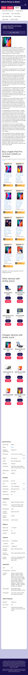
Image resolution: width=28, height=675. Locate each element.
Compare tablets (19, 10)
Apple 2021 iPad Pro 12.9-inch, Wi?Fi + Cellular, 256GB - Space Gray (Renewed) (7, 230)
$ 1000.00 (8, 294)
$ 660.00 (8, 350)
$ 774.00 (8, 373)
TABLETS (17, 7)
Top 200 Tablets (5, 13)
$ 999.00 (20, 294)
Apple (12, 447)
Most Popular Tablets (7, 16)
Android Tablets (17, 16)
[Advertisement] (14, 427)
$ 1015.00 (20, 316)
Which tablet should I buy (7, 10)
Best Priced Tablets (16, 13)
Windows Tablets (14, 19)
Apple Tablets (5, 19)
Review (8, 298)
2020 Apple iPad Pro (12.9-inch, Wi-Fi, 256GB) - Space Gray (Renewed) (19, 203)
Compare (8, 301)
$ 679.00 (20, 372)
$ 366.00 (20, 350)
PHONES (10, 7)
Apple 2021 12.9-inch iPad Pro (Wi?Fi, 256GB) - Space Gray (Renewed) (20, 230)
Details (4, 160)
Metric (24, 455)
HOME (3, 7)
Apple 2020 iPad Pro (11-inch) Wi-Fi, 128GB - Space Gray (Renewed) (19, 176)
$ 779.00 (8, 395)
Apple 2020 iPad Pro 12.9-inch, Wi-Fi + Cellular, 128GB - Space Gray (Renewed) (8, 257)
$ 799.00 (20, 396)
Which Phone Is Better (10, 2)
